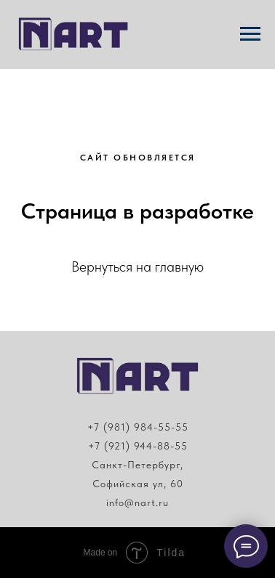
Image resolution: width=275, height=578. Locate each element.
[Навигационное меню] (250, 34)
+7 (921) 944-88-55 (138, 446)
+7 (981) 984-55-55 (137, 427)
